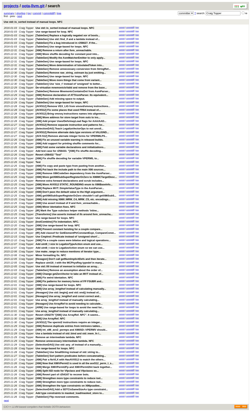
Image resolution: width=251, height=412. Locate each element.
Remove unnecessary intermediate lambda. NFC (64, 340)
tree (59, 13)
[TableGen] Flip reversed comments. (57, 396)
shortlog (20, 13)
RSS (244, 406)
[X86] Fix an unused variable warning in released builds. (69, 139)
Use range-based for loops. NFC (54, 217)
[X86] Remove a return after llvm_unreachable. (63, 50)
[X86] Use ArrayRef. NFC (50, 318)
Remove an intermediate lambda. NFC (58, 337)
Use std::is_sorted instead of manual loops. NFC (33, 21)
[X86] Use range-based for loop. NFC (57, 225)
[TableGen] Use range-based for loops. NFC (61, 46)
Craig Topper (26, 27)
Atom (238, 406)
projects (11, 6)
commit (37, 13)
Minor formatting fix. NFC (50, 255)
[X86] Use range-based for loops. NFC (58, 285)
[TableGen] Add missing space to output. (60, 98)
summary (9, 13)
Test (38, 162)
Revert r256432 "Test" (48, 154)
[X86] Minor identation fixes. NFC (55, 206)
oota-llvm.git (33, 6)
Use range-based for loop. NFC (54, 31)
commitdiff (49, 13)
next (19, 16)
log (29, 13)
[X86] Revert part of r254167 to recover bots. (62, 374)
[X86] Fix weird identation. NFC (54, 277)
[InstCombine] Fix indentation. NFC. (57, 221)
